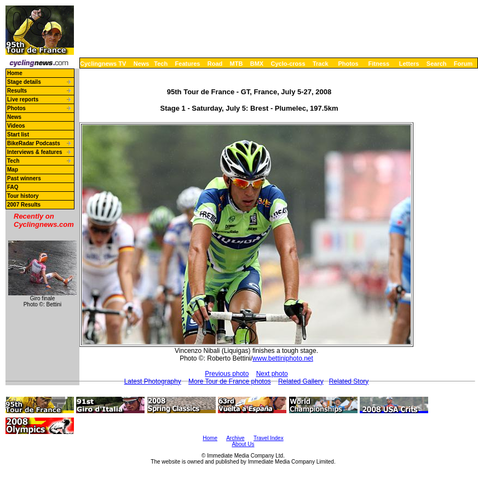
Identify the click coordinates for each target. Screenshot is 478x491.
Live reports (22, 99)
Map (12, 170)
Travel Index (269, 438)
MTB (236, 63)
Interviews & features (34, 152)
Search (437, 63)
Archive (235, 438)
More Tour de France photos (229, 381)
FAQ (13, 187)
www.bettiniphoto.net (282, 358)
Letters (409, 63)
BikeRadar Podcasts (33, 143)
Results (17, 91)
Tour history (23, 196)
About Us (243, 444)
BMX (256, 63)
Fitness (378, 63)
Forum (463, 63)
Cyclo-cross (288, 63)
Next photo (272, 374)
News (141, 63)
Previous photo (227, 374)
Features (187, 63)
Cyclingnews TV (103, 63)
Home (14, 73)
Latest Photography (152, 381)
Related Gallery (301, 381)
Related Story (349, 381)
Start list (18, 135)
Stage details (24, 82)
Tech (161, 63)
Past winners (24, 178)
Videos (16, 126)
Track (321, 63)
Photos (348, 63)
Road (215, 63)
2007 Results (24, 205)
